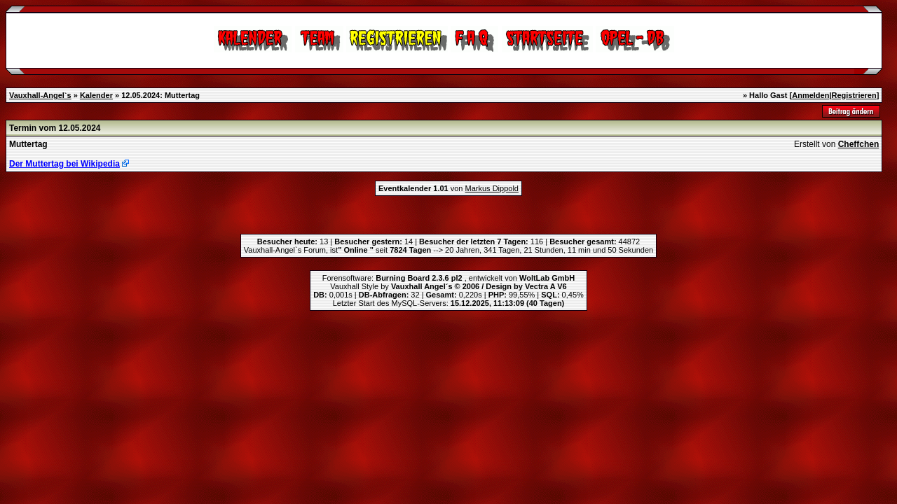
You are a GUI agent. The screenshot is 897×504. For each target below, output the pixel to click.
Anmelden (810, 95)
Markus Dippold (492, 188)
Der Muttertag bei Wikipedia (64, 164)
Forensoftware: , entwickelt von (448, 278)
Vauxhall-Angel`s (40, 95)
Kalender (96, 95)
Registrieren (853, 95)
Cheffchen (858, 144)
